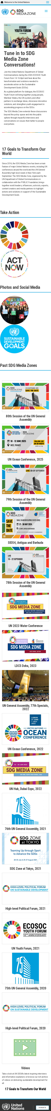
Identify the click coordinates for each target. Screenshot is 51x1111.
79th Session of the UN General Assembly (25, 501)
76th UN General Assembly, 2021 (25, 829)
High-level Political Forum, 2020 (25, 1028)
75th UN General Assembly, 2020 (25, 988)
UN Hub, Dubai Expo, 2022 (25, 789)
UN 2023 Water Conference (25, 626)
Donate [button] (42, 1108)
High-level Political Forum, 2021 (25, 909)
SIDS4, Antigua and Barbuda (25, 543)
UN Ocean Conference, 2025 (25, 459)
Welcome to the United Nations (17, 2)
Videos (25, 1068)
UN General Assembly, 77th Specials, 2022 (25, 707)
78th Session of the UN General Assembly (25, 584)
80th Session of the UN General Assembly (25, 418)
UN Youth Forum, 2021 (25, 948)
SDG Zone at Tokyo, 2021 (25, 869)
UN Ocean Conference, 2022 (25, 749)
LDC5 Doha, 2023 (25, 666)
